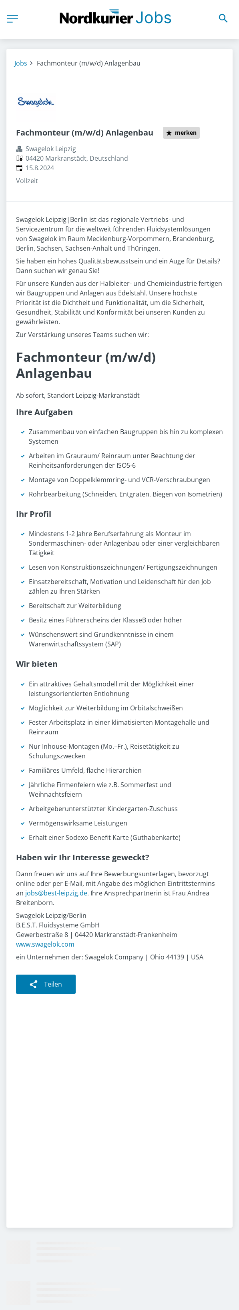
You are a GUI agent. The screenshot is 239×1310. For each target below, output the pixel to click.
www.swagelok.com (45, 944)
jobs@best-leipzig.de (56, 893)
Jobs (20, 63)
